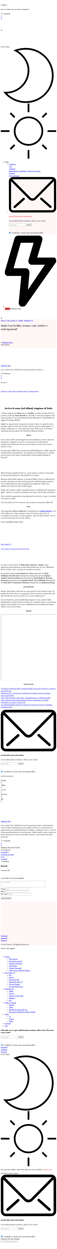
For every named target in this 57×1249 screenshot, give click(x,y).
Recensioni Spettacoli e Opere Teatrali (22, 1012)
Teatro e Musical (10, 1003)
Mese (19, 309)
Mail (2, 891)
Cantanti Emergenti (15, 968)
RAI (10, 1000)
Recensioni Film (14, 980)
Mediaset (12, 998)
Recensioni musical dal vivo (18, 1010)
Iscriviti (29, 225)
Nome (3, 889)
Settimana (14, 309)
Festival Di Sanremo (15, 963)
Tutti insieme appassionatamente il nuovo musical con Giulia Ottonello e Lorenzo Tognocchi (25, 701)
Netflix (20, 320)
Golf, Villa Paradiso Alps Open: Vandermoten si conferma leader (26, 698)
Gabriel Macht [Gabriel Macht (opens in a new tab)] (46, 511)
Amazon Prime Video (16, 996)
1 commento (5, 861)
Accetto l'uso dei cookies (9, 1173)
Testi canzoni (13, 959)
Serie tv (3, 320)
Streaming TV (28, 320)
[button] (3, 874)
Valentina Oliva (8, 342)
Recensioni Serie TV (16, 982)
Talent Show (13, 966)
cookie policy (47, 1169)
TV (10, 1016)
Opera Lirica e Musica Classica (19, 970)
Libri (6, 1026)
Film (10, 975)
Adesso (7, 309)
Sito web (4, 894)
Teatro (11, 1007)
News (7, 1014)
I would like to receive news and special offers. (27, 233)
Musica (7, 957)
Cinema (11, 1019)
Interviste (8, 1023)
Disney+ (11, 993)
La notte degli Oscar (16, 987)
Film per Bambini (14, 984)
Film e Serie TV (12, 320)
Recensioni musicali (15, 961)
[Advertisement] (28, 915)
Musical (11, 1005)
